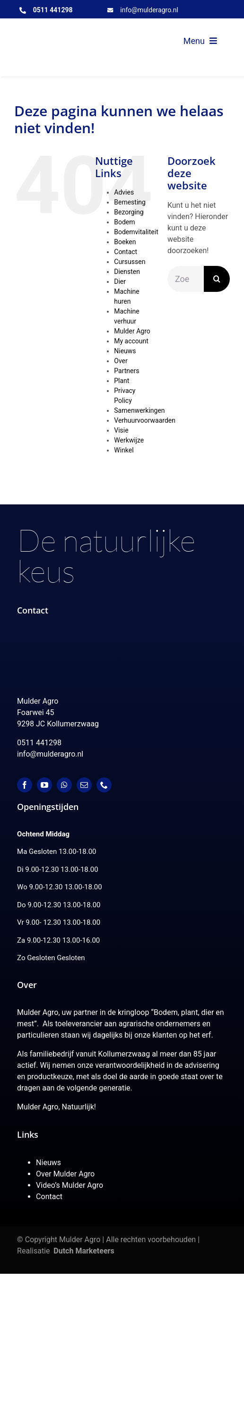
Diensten (127, 271)
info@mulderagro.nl (149, 10)
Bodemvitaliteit (136, 232)
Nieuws (125, 351)
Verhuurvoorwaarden (144, 420)
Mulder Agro (132, 331)
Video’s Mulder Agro (69, 1185)
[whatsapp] (64, 784)
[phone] (104, 784)
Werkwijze (129, 440)
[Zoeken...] (185, 279)
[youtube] (44, 784)
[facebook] (24, 784)
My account (131, 341)
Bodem (124, 222)
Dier (120, 281)
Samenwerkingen (139, 410)
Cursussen (129, 261)
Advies (124, 192)
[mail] (84, 784)
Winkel (123, 450)
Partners (126, 371)
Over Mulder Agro (65, 1173)
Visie (121, 430)
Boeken (125, 242)
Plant (121, 380)
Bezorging (128, 212)
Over (121, 361)
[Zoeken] (217, 279)
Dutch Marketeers (83, 1250)
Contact (125, 252)
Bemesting (130, 202)
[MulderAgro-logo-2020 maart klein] (67, 33)
